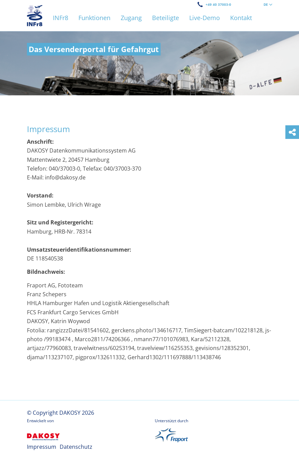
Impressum (41, 446)
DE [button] (268, 4)
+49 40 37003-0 (218, 4)
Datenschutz (76, 446)
